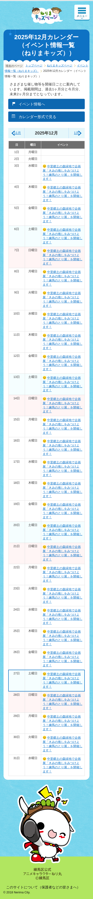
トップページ (33, 65)
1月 (76, 133)
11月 (17, 133)
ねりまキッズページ (59, 65)
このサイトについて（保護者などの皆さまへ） (43, 887)
